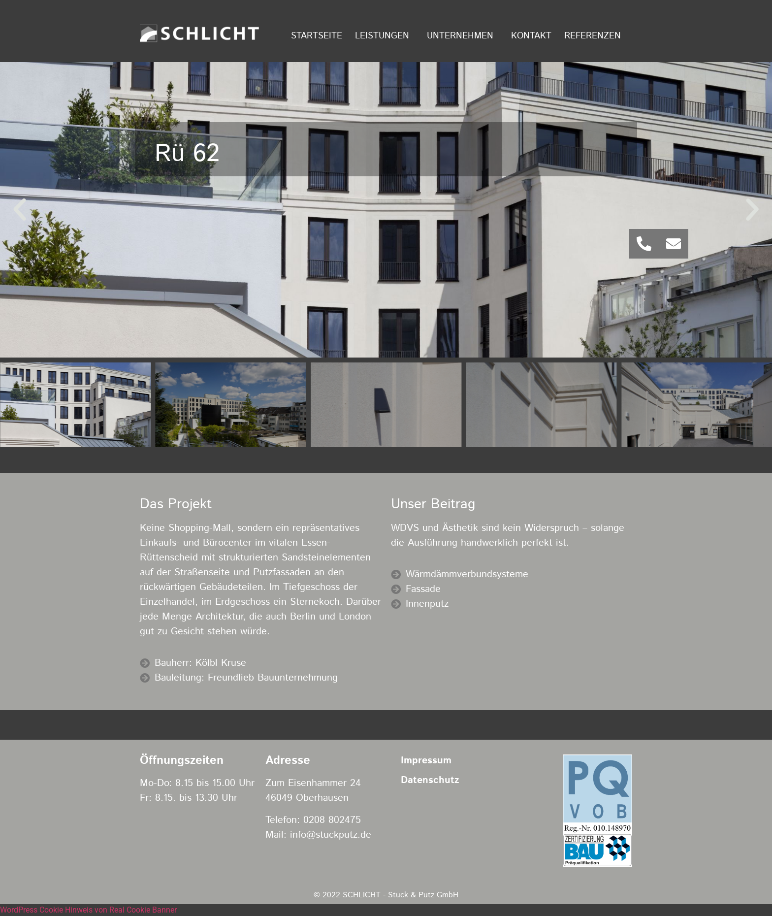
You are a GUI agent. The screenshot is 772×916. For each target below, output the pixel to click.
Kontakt (531, 36)
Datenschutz (430, 780)
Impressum (426, 760)
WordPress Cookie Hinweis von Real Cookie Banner (88, 910)
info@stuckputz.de (330, 835)
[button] (19, 210)
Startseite (316, 36)
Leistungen (384, 36)
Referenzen (595, 36)
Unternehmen (462, 36)
